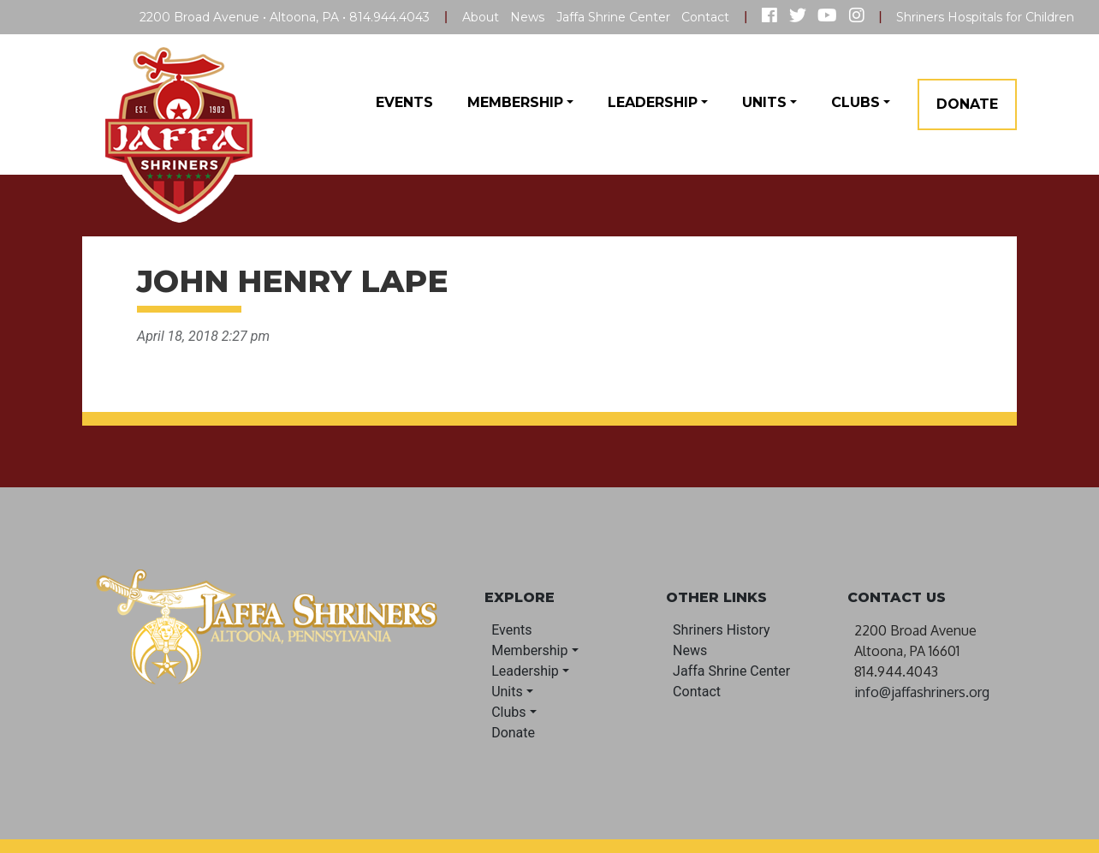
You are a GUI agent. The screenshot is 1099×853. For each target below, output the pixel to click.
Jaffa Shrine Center (613, 17)
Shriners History (721, 630)
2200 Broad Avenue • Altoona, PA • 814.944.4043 (285, 17)
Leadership (653, 102)
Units (764, 102)
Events (404, 102)
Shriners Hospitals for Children (985, 17)
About (480, 17)
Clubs (855, 102)
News (527, 17)
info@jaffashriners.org (921, 692)
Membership (515, 102)
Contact (705, 17)
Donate (967, 104)
